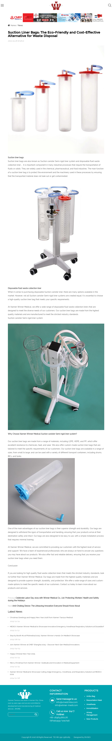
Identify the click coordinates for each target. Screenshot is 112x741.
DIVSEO (87, 737)
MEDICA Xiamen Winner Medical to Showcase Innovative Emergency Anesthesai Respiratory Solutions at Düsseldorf (57, 627)
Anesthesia (90, 704)
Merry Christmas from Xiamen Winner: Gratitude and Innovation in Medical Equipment (44, 663)
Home (13, 25)
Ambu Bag (90, 696)
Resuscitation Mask (94, 700)
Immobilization (92, 708)
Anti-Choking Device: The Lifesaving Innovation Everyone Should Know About (46, 606)
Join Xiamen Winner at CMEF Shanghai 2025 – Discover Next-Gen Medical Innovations (44, 645)
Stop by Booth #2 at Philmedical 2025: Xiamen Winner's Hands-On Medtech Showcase (45, 636)
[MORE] (17, 709)
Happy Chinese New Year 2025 (22, 654)
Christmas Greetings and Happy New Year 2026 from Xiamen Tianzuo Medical (41, 617)
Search (36, 714)
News (20, 25)
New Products (92, 719)
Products (91, 690)
